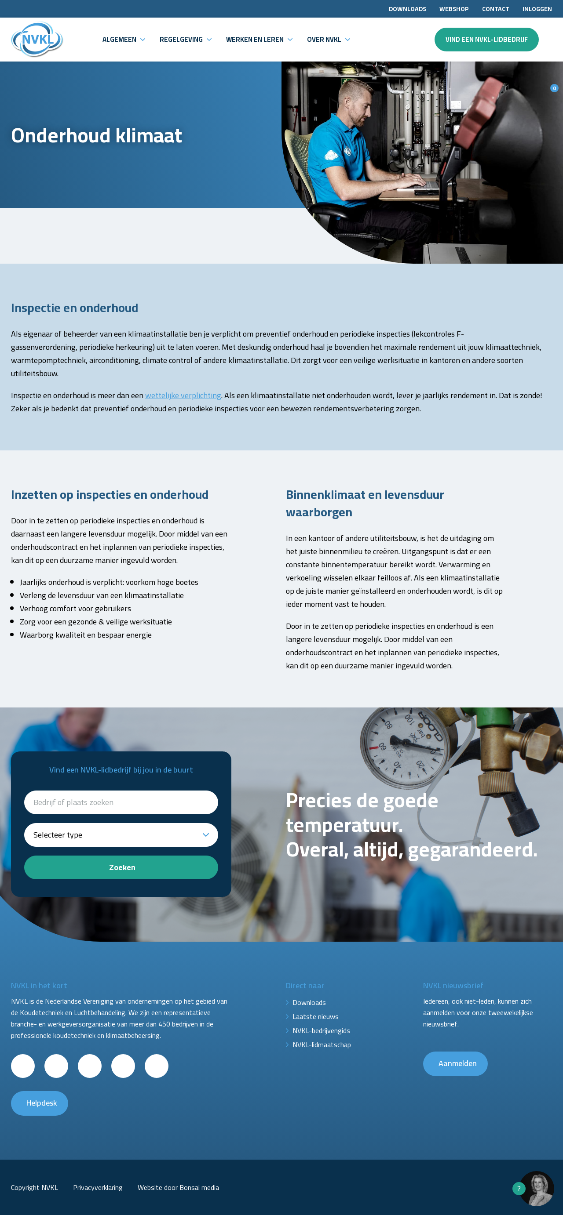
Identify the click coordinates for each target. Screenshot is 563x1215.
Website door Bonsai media (178, 1187)
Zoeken (122, 867)
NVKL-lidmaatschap (321, 1044)
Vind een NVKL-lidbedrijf (487, 39)
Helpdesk (41, 1102)
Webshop (454, 9)
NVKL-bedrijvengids (321, 1030)
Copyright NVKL (34, 1187)
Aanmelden (458, 1063)
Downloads (407, 9)
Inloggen (537, 9)
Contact (495, 9)
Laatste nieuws (315, 1016)
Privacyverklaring (98, 1187)
